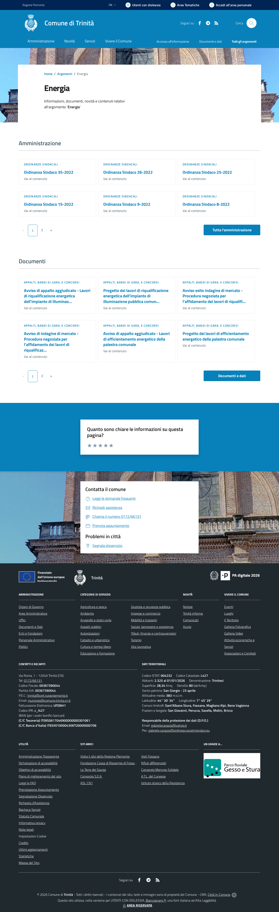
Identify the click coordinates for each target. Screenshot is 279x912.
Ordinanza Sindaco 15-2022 (48, 204)
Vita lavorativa (141, 646)
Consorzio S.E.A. (91, 776)
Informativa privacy (32, 822)
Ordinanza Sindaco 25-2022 (207, 172)
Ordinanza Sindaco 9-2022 (126, 204)
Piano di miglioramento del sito (40, 776)
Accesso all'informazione (173, 41)
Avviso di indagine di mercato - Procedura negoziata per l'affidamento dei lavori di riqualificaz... (51, 341)
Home (48, 73)
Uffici (22, 620)
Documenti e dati (232, 376)
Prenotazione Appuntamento (39, 789)
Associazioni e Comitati (240, 653)
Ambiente (87, 613)
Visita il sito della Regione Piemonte (105, 756)
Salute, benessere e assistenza (152, 626)
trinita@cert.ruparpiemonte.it (47, 695)
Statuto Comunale (31, 816)
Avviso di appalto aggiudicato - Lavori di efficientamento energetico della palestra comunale (136, 339)
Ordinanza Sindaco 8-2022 (206, 204)
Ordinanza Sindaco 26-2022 (128, 172)
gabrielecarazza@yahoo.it (169, 725)
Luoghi (228, 613)
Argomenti (64, 73)
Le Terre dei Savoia (93, 769)
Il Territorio (231, 620)
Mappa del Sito (29, 862)
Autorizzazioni (90, 633)
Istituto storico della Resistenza (163, 782)
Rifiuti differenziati (153, 763)
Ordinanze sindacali (41, 164)
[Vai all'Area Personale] (230, 5)
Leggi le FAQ (27, 782)
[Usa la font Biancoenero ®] (143, 5)
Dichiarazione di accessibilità (38, 763)
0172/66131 (33, 680)
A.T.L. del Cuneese (153, 776)
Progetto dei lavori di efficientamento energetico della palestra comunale (216, 336)
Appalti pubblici (90, 626)
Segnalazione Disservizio (35, 796)
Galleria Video (233, 633)
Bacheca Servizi (29, 809)
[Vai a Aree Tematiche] (185, 5)
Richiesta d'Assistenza (34, 802)
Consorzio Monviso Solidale (160, 769)
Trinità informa (193, 613)
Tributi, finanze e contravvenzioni (153, 633)
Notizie (188, 606)
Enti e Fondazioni (30, 633)
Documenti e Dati (31, 626)
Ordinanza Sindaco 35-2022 (48, 172)
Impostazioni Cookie (32, 836)
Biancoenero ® (156, 900)
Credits (23, 842)
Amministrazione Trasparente (39, 756)
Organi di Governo (31, 606)
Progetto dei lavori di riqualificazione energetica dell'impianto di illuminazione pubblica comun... (135, 296)
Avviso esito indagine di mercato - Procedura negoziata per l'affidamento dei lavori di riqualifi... (214, 296)
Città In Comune (219, 894)
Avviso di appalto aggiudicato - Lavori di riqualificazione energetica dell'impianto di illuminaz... (57, 296)
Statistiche (26, 856)
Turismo (136, 640)
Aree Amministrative (33, 613)
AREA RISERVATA (137, 905)
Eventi (228, 606)
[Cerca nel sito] (252, 23)
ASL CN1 (86, 782)
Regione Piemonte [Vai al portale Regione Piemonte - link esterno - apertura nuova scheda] (33, 5)
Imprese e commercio (145, 613)
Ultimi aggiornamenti (33, 849)
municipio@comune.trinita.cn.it (49, 700)
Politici (23, 646)
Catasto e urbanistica (95, 640)
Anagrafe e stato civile (95, 620)
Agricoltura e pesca (93, 606)
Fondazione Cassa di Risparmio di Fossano (109, 763)
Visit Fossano (150, 756)
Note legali (26, 829)
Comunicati (190, 620)
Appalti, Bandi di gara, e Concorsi (52, 282)
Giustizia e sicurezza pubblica (150, 606)
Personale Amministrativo (37, 640)
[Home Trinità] (58, 23)
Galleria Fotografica (237, 626)
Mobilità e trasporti (144, 620)
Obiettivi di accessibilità (35, 769)
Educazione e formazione (97, 653)
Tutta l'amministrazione (232, 230)
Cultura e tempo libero (95, 646)
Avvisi (187, 626)
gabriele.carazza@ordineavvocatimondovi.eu (179, 730)
